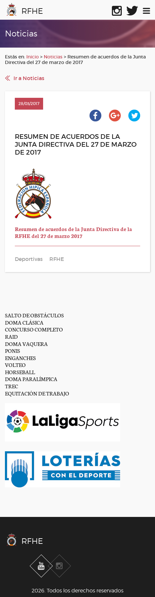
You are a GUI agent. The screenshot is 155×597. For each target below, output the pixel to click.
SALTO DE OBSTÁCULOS (34, 315)
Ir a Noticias (28, 78)
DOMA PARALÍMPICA (31, 378)
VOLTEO (15, 364)
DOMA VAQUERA (26, 343)
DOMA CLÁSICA (24, 322)
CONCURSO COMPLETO (34, 329)
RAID (11, 336)
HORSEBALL (20, 371)
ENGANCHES (20, 357)
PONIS (12, 350)
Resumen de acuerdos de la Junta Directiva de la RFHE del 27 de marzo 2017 (73, 232)
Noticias (53, 57)
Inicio (32, 57)
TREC (11, 386)
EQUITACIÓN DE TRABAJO (37, 393)
